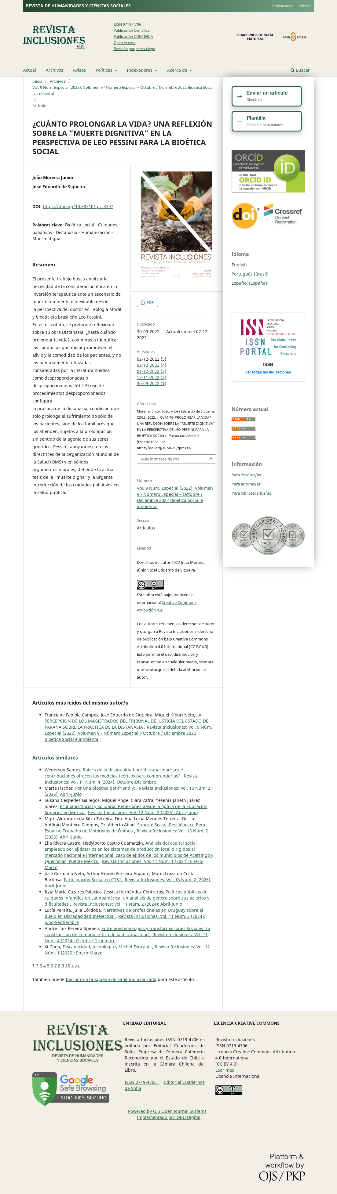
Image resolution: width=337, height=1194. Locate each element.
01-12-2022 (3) (151, 371)
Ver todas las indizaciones (268, 372)
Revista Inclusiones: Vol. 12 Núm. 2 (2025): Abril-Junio (143, 812)
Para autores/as (246, 484)
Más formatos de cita (160, 459)
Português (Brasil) (250, 274)
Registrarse (282, 6)
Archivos (54, 70)
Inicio (37, 81)
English (239, 265)
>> (77, 966)
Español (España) (249, 283)
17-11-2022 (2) (151, 377)
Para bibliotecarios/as (251, 493)
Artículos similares (55, 757)
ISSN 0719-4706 (127, 24)
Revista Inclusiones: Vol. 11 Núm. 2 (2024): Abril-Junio (127, 904)
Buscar (300, 70)
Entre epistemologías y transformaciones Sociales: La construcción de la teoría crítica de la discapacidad (127, 931)
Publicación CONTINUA (133, 36)
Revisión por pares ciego (134, 48)
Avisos (79, 70)
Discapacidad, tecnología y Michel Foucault (107, 947)
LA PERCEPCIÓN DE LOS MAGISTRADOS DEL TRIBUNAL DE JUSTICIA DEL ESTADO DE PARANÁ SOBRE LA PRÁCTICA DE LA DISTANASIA (126, 721)
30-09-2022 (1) (151, 383)
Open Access (125, 42)
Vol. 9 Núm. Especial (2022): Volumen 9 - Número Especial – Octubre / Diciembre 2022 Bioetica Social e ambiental (122, 90)
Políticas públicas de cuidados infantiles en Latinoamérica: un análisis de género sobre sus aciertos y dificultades (127, 898)
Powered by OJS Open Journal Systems (167, 1111)
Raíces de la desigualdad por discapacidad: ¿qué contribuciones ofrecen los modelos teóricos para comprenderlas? (114, 773)
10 (67, 966)
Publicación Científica (132, 30)
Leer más (224, 1070)
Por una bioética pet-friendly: (105, 788)
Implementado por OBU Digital (168, 1117)
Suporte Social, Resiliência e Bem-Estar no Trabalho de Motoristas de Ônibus (126, 828)
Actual (29, 70)
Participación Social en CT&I (93, 879)
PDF (149, 302)
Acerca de (178, 70)
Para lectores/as (246, 475)
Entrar (305, 6)
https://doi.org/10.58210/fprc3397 (78, 206)
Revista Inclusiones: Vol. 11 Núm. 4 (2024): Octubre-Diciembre (122, 779)
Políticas (105, 70)
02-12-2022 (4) (151, 365)
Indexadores (140, 70)
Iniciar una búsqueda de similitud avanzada (111, 979)
